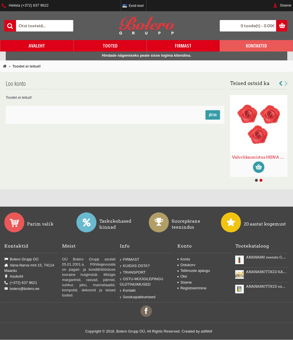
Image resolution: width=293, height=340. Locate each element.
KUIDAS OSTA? (135, 266)
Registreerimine (191, 288)
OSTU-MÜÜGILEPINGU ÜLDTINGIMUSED (141, 281)
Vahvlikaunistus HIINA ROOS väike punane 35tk (259, 157)
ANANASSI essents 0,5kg (266, 257)
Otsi (182, 276)
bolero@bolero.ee (21, 288)
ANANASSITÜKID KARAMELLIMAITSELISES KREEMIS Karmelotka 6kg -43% (266, 272)
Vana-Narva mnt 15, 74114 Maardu (29, 268)
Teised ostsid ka (250, 83)
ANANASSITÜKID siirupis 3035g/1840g (266, 286)
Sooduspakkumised (137, 297)
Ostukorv (186, 265)
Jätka (213, 114)
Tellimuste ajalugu (193, 270)
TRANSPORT (133, 272)
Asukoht (13, 276)
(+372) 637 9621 (20, 282)
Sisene (184, 282)
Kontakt (128, 290)
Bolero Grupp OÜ (21, 259)
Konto (183, 259)
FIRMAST (129, 259)
